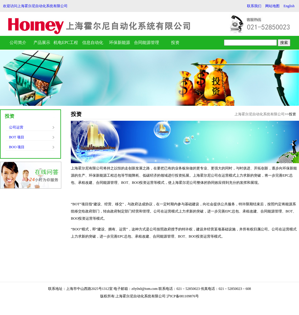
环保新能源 (119, 42)
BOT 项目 (16, 137)
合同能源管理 (146, 42)
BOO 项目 (17, 147)
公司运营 (16, 127)
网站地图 (272, 6)
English (289, 6)
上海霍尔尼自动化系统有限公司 (259, 114)
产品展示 (41, 42)
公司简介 (18, 42)
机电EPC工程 (66, 42)
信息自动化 (92, 42)
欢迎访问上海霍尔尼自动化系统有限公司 (35, 6)
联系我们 (254, 6)
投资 (175, 42)
